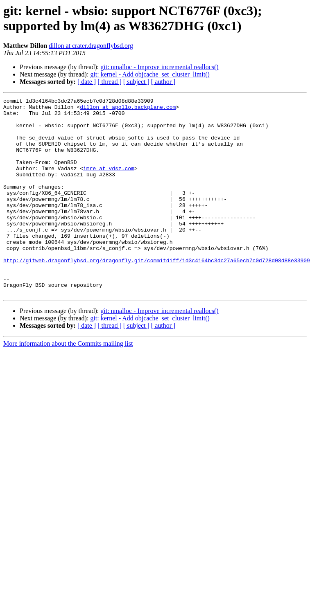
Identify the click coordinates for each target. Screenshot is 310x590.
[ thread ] (109, 81)
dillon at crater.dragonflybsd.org (91, 45)
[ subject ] (136, 81)
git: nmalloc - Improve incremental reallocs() (159, 66)
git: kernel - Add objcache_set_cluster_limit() (149, 74)
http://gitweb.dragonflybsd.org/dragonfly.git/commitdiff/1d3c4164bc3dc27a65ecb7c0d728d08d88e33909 (156, 293)
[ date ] (86, 81)
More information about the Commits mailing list (68, 382)
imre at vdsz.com (108, 183)
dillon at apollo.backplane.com (128, 109)
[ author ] (163, 81)
